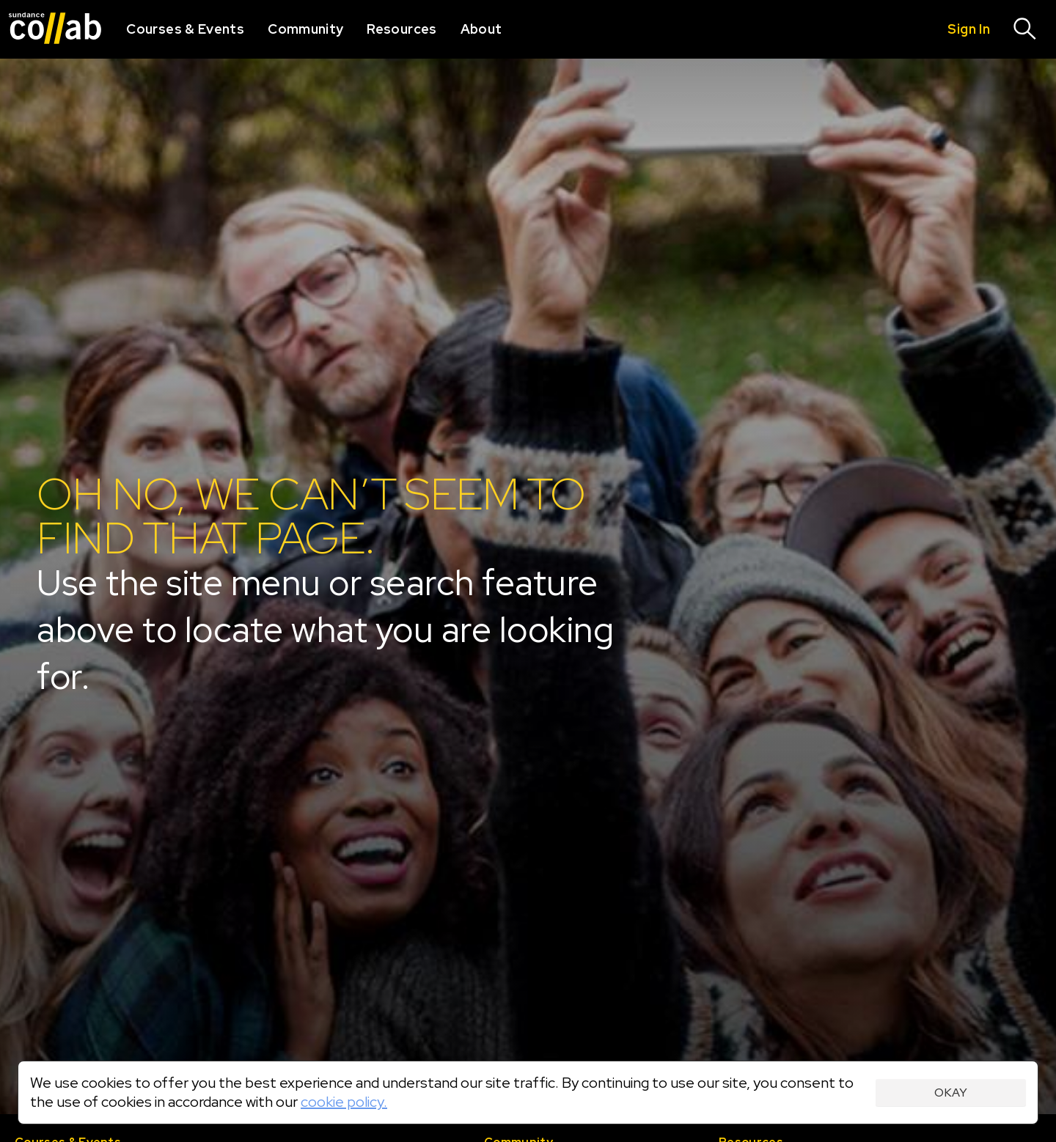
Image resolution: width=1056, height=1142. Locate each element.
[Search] (1025, 29)
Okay (950, 1092)
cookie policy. (344, 1101)
